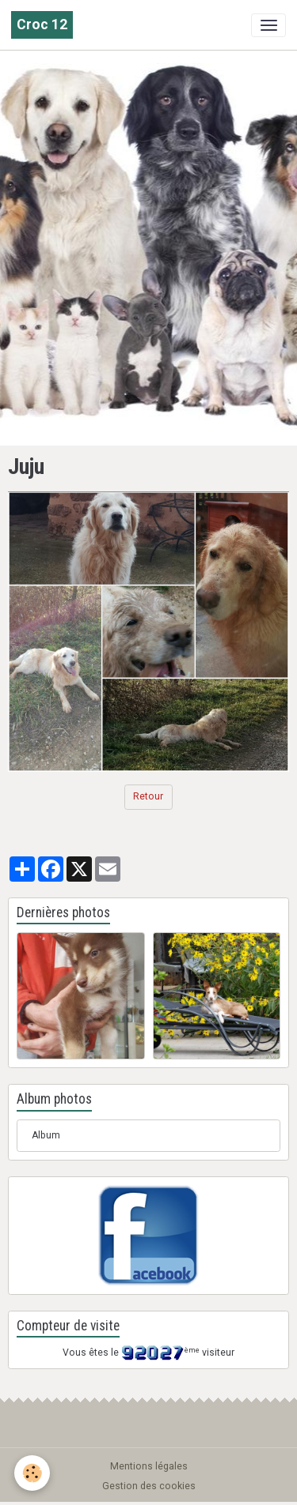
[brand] (42, 25)
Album (46, 1135)
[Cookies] (32, 1473)
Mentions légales (149, 1466)
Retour (148, 796)
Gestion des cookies (149, 1486)
